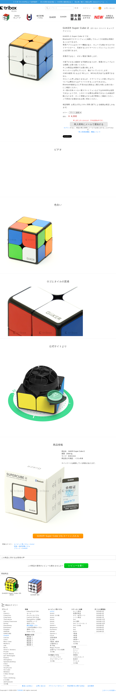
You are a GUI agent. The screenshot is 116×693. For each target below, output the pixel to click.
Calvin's (6, 613)
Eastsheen (7, 627)
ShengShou (8, 659)
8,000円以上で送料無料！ (30, 2)
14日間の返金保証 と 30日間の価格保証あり (57, 2)
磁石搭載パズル (24, 546)
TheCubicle (8, 619)
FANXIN (6, 631)
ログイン (86, 8)
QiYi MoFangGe (9, 655)
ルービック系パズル (21, 544)
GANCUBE (7, 633)
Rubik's (6, 657)
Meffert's (7, 643)
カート (97, 8)
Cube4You (7, 615)
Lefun (6, 639)
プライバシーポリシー (56, 686)
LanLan (6, 637)
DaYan (6, 623)
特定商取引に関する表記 (76, 686)
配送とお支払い (27, 686)
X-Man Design (9, 674)
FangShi (7, 629)
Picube (6, 651)
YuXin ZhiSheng (9, 678)
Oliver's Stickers (10, 649)
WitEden (7, 671)
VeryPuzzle (8, 667)
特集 (15, 546)
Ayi (5, 611)
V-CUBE (6, 665)
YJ (4, 676)
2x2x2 (32, 544)
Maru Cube (8, 641)
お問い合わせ (109, 8)
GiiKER (25, 548)
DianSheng (8, 625)
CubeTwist (7, 617)
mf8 (5, 645)
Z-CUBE (6, 680)
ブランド (17, 548)
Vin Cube (7, 669)
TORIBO (20, 690)
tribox (6, 663)
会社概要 (91, 686)
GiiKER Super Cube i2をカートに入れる (58, 536)
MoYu (6, 647)
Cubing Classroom (10, 621)
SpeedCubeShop (10, 661)
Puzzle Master (9, 653)
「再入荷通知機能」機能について (88, 132)
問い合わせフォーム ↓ (98, 2)
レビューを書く (76, 565)
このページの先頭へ (109, 690)
